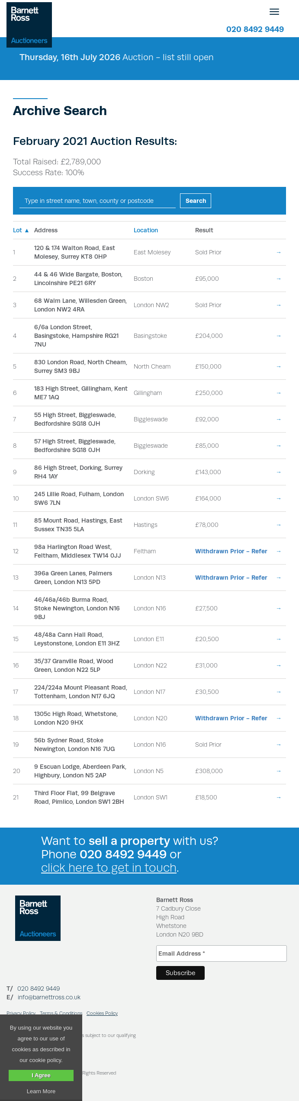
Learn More (41, 1091)
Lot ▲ (21, 230)
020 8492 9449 (255, 29)
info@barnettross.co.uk (49, 997)
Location (146, 230)
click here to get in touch (109, 867)
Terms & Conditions (61, 1013)
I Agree (41, 1075)
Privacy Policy (20, 1013)
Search (196, 200)
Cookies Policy (102, 1013)
